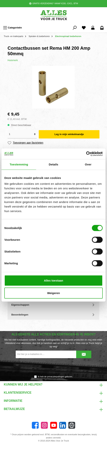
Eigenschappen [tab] (53, 304)
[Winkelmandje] (101, 27)
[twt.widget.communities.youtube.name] (53, 425)
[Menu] (12, 27)
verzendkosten (57, 434)
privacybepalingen (55, 376)
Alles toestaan (53, 280)
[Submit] (83, 354)
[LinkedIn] (62, 425)
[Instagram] (44, 425)
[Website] (71, 425)
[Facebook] (35, 425)
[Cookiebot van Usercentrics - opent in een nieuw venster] (86, 153)
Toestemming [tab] (19, 164)
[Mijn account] (92, 27)
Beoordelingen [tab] (53, 314)
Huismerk (13, 60)
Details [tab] (53, 164)
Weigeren (53, 292)
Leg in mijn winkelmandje (69, 134)
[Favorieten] (83, 27)
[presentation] (53, 367)
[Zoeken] (74, 27)
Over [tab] (88, 164)
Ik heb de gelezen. (55, 376)
